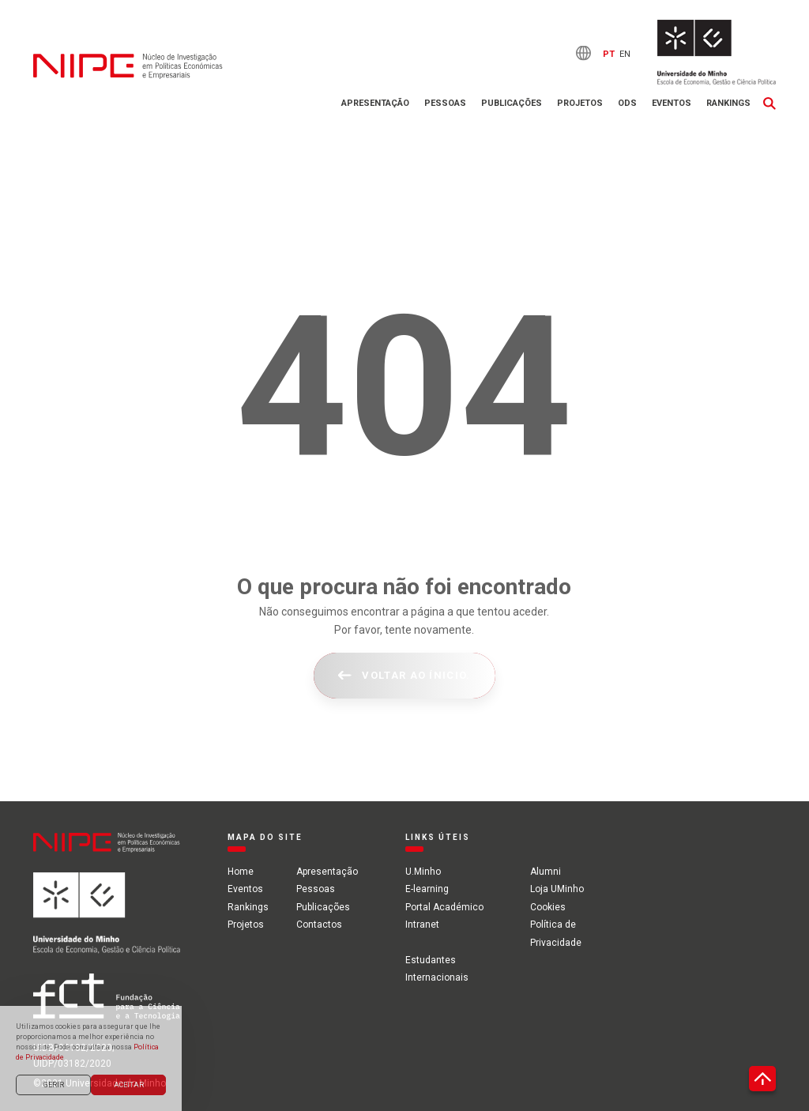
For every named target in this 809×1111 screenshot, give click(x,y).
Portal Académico (444, 907)
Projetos (580, 103)
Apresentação (375, 103)
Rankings (728, 103)
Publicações (511, 103)
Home (241, 871)
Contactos (319, 924)
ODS (627, 103)
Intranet (422, 924)
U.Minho (423, 871)
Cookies (548, 907)
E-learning (427, 888)
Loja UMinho (557, 888)
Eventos (671, 103)
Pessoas (445, 103)
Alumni (545, 871)
